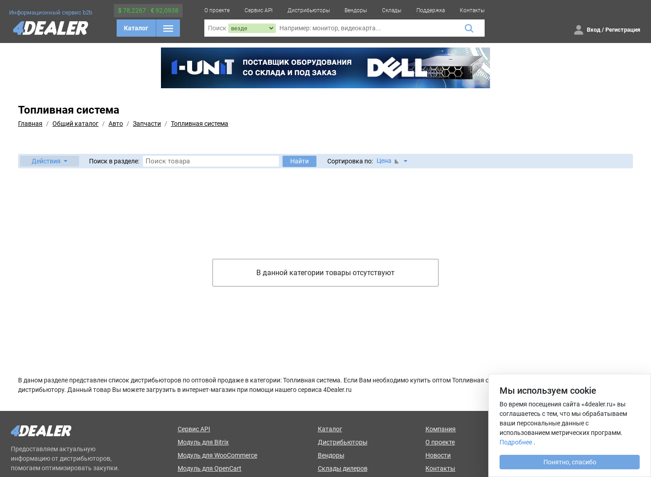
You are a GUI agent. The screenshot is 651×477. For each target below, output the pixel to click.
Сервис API (259, 10)
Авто (115, 123)
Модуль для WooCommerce (217, 455)
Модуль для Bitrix (203, 442)
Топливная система (199, 123)
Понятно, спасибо (569, 462)
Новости (438, 455)
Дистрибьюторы (309, 10)
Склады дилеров (343, 468)
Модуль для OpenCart (209, 468)
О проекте (217, 10)
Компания (440, 429)
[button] (49, 161)
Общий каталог (75, 123)
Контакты (472, 10)
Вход (593, 29)
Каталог (136, 28)
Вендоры (355, 10)
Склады (391, 10)
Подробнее (516, 442)
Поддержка (430, 10)
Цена (388, 161)
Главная (30, 123)
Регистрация (622, 29)
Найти (299, 161)
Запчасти (147, 123)
